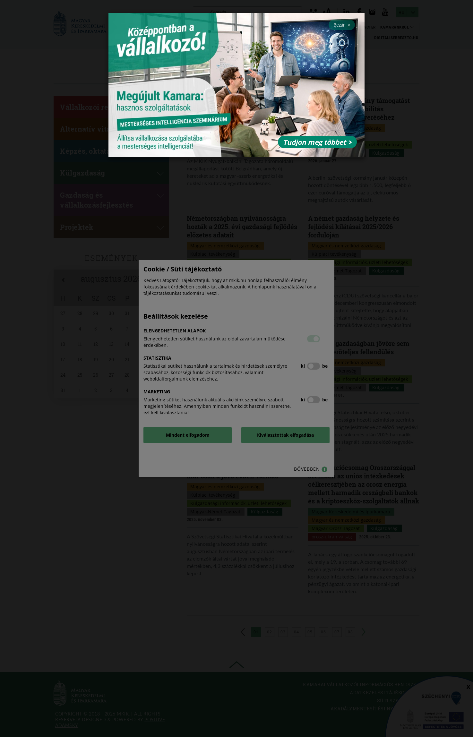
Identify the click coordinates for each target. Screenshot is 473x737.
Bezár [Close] (341, 24)
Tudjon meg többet (317, 142)
